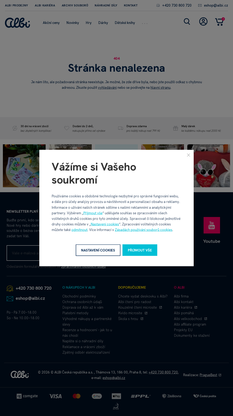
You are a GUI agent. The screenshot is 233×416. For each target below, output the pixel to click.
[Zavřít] (188, 155)
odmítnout (79, 230)
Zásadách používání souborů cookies (143, 230)
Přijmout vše (93, 213)
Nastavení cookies (105, 224)
